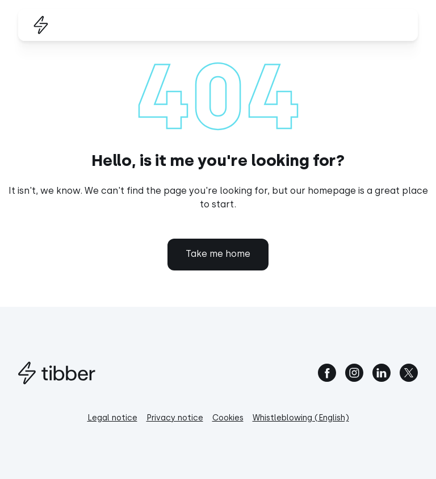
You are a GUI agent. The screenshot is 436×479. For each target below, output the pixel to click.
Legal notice (112, 418)
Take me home (218, 253)
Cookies (228, 418)
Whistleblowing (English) (301, 418)
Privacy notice (174, 418)
